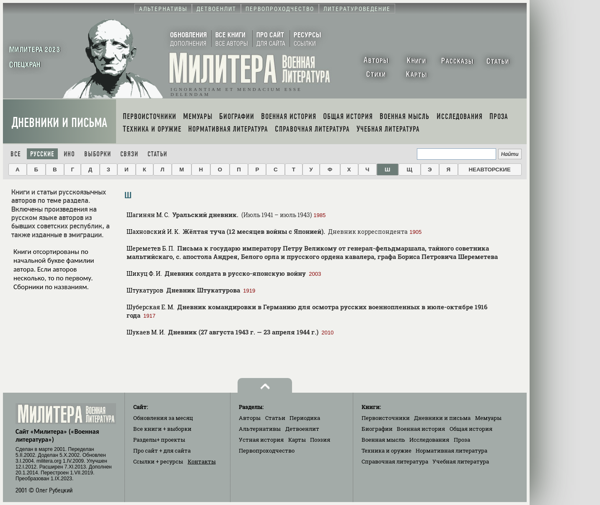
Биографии (377, 428)
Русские (42, 154)
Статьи (157, 154)
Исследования (429, 439)
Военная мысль (383, 439)
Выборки (97, 154)
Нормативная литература (451, 450)
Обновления (163, 418)
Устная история (261, 439)
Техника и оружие (386, 450)
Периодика (305, 418)
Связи (129, 154)
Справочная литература (395, 461)
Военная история (421, 428)
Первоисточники (386, 418)
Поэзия (320, 439)
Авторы (250, 418)
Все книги (162, 428)
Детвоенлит (302, 428)
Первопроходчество (267, 450)
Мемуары (488, 418)
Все (15, 154)
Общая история (471, 428)
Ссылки (158, 461)
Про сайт (162, 450)
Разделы (159, 439)
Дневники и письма (59, 122)
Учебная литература (460, 461)
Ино (69, 154)
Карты (297, 439)
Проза (462, 439)
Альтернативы (260, 428)
